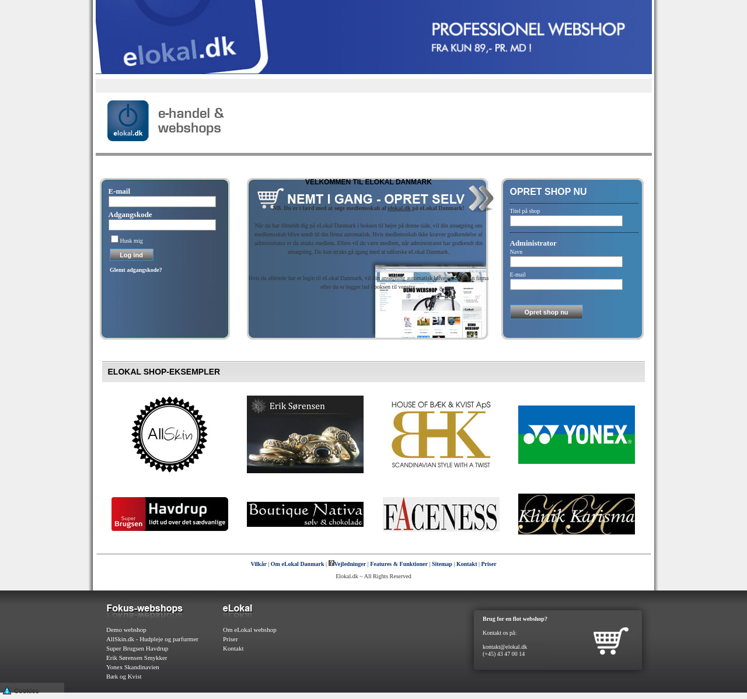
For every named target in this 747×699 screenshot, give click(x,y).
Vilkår (258, 564)
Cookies (21, 690)
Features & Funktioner (399, 564)
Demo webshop (126, 629)
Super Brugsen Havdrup (137, 648)
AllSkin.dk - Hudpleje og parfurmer (152, 638)
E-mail (120, 191)
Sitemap (442, 564)
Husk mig (131, 240)
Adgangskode (130, 214)
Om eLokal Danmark (297, 564)
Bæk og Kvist (124, 676)
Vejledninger (347, 564)
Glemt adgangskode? (136, 270)
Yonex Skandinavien (132, 666)
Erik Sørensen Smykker (136, 657)
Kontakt (466, 564)
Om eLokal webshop (250, 629)
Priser (489, 564)
